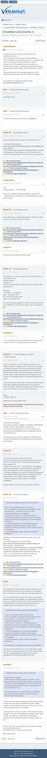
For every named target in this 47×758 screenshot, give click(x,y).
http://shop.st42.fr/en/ (20, 173)
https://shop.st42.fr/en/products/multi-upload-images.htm (21, 543)
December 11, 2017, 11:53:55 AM (12, 213)
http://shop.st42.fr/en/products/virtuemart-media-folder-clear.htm (23, 166)
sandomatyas (8, 180)
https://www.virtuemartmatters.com (13, 83)
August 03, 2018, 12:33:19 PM (11, 585)
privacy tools (7, 370)
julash (5, 581)
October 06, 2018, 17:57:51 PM (11, 668)
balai (5, 89)
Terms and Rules (22, 751)
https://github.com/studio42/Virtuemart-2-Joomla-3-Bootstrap (22, 547)
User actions (40, 40)
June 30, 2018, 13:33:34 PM (10, 250)
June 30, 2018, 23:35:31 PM (10, 272)
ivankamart (7, 333)
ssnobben (7, 664)
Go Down (5, 40)
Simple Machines (28, 753)
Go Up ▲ (30, 751)
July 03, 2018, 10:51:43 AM (10, 454)
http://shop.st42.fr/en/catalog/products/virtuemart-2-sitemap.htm (23, 162)
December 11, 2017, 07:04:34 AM (12, 183)
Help (15, 751)
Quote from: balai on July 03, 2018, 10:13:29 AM (20, 673)
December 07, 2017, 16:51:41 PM (12, 135)
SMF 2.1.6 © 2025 (19, 753)
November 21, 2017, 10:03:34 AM (14, 49)
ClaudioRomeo (9, 46)
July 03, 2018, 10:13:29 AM (10, 416)
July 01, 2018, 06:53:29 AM (10, 336)
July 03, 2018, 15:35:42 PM (10, 497)
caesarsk (7, 247)
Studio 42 (7, 132)
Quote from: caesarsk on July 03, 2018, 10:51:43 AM (22, 502)
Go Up (4, 738)
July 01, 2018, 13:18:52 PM (10, 360)
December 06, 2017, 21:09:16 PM (12, 114)
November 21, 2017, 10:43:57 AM (12, 92)
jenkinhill (7, 354)
